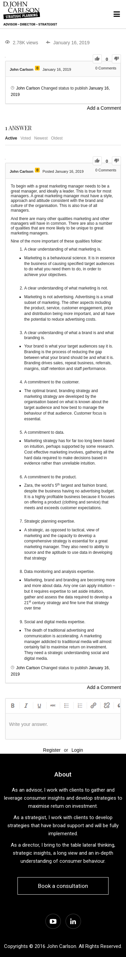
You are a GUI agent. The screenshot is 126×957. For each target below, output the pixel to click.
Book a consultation (63, 886)
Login (77, 750)
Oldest (57, 138)
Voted (25, 138)
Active (11, 138)
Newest (41, 138)
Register (51, 750)
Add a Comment (104, 108)
